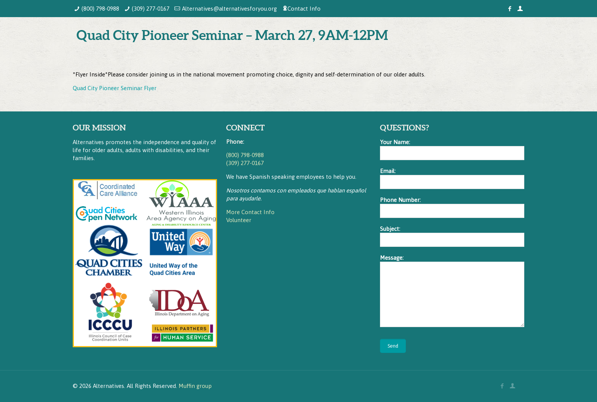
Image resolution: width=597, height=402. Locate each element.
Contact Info (304, 8)
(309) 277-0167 (150, 8)
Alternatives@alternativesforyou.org (229, 8)
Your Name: (452, 149)
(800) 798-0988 (100, 8)
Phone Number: (452, 207)
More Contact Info (250, 212)
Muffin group (195, 386)
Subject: (452, 236)
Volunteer (238, 220)
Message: (452, 290)
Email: (452, 178)
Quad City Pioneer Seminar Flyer (114, 88)
